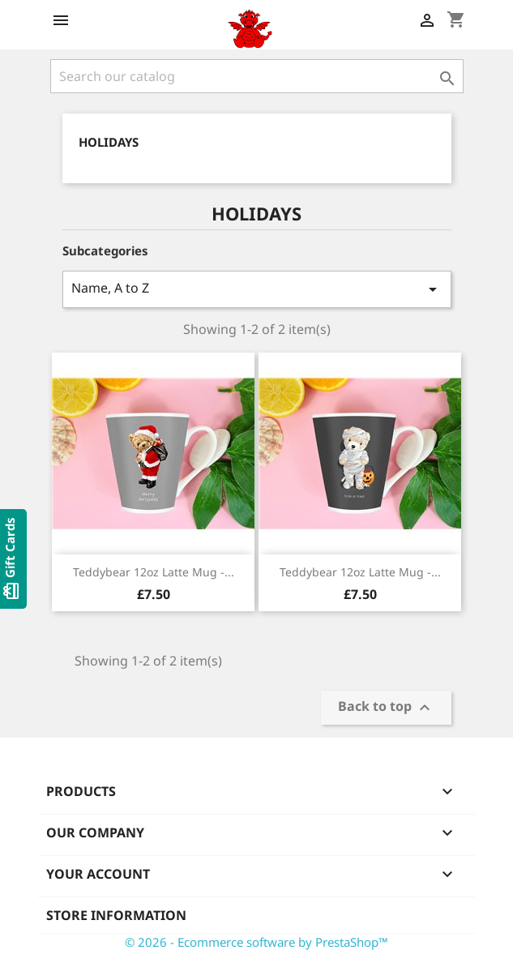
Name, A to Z (256, 289)
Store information (116, 915)
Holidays (109, 142)
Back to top (386, 708)
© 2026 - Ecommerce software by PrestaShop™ (256, 942)
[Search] (257, 76)
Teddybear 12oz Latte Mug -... (153, 572)
